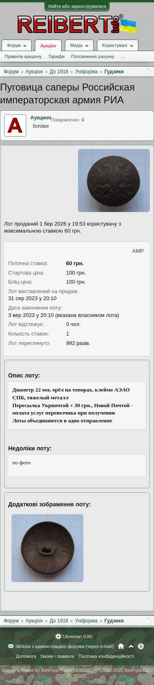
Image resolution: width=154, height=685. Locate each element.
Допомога (26, 656)
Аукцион (40, 118)
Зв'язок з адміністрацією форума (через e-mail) (65, 646)
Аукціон (48, 45)
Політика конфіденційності (106, 656)
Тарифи (56, 56)
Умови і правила (57, 656)
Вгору (131, 646)
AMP (138, 251)
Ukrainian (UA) (77, 636)
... (122, 56)
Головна (121, 646)
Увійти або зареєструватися (77, 6)
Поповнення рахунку (92, 56)
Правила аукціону (23, 56)
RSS (141, 646)
